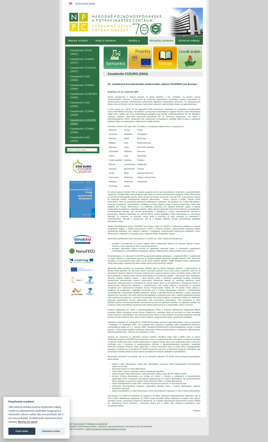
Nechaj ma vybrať (27, 421)
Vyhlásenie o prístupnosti (96, 424)
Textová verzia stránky (85, 3)
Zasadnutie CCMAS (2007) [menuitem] (82, 61)
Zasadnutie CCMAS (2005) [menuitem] (82, 113)
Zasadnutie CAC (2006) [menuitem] (80, 78)
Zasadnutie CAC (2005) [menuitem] (80, 104)
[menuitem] (78, 41)
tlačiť (70, 424)
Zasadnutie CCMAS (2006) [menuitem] (82, 87)
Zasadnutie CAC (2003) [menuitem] (80, 139)
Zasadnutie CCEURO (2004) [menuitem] (83, 122)
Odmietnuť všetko (51, 431)
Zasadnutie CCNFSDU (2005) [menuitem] (84, 95)
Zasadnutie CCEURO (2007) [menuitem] (83, 69)
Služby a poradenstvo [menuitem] (134, 42)
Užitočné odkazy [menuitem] (189, 40)
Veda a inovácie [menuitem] (105, 40)
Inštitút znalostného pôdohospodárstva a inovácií (105, 429)
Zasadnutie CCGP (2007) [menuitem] (81, 52)
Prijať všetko (22, 431)
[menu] (82, 95)
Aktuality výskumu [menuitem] (162, 40)
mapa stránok (79, 424)
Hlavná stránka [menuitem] (78, 40)
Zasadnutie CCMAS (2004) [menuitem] (82, 130)
